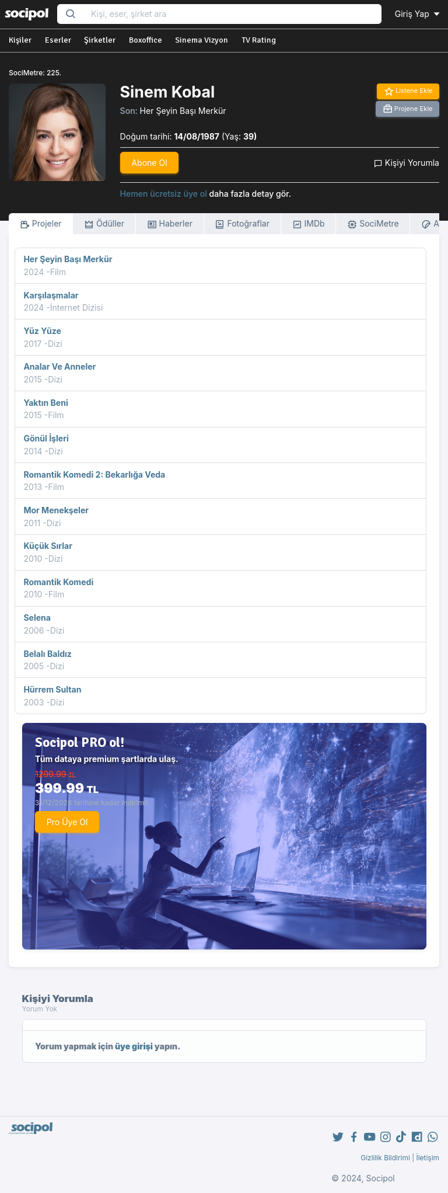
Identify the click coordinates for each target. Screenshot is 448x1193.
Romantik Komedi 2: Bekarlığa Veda (94, 474)
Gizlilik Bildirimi (385, 1157)
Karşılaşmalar (50, 295)
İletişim (427, 1157)
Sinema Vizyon (201, 40)
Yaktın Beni (45, 403)
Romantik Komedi (58, 582)
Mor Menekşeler (56, 510)
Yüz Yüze (42, 331)
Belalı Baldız (47, 654)
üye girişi (134, 1046)
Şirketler (100, 40)
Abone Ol (149, 163)
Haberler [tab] (169, 223)
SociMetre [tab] (373, 223)
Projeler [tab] (41, 223)
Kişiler (20, 40)
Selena (37, 617)
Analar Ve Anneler (59, 366)
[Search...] (232, 14)
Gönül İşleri (45, 438)
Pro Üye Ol (67, 822)
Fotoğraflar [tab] (242, 223)
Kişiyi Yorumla (406, 163)
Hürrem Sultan (52, 689)
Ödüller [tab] (104, 223)
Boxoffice (145, 40)
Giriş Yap (418, 14)
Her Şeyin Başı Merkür (183, 111)
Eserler (58, 40)
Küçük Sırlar (47, 546)
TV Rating (259, 40)
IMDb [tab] (308, 223)
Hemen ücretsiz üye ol (163, 194)
